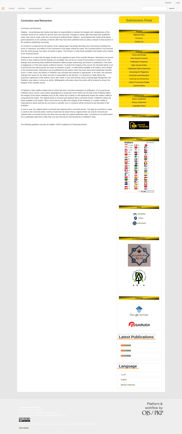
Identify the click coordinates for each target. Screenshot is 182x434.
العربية (123, 374)
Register (168, 3)
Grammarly (141, 223)
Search (172, 8)
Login (178, 3)
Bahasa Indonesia (128, 385)
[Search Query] (154, 8)
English (124, 380)
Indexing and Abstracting (139, 79)
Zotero (140, 218)
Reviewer (139, 38)
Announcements (35, 8)
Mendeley (141, 214)
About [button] (48, 8)
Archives (21, 8)
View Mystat (23, 428)
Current (11, 8)
